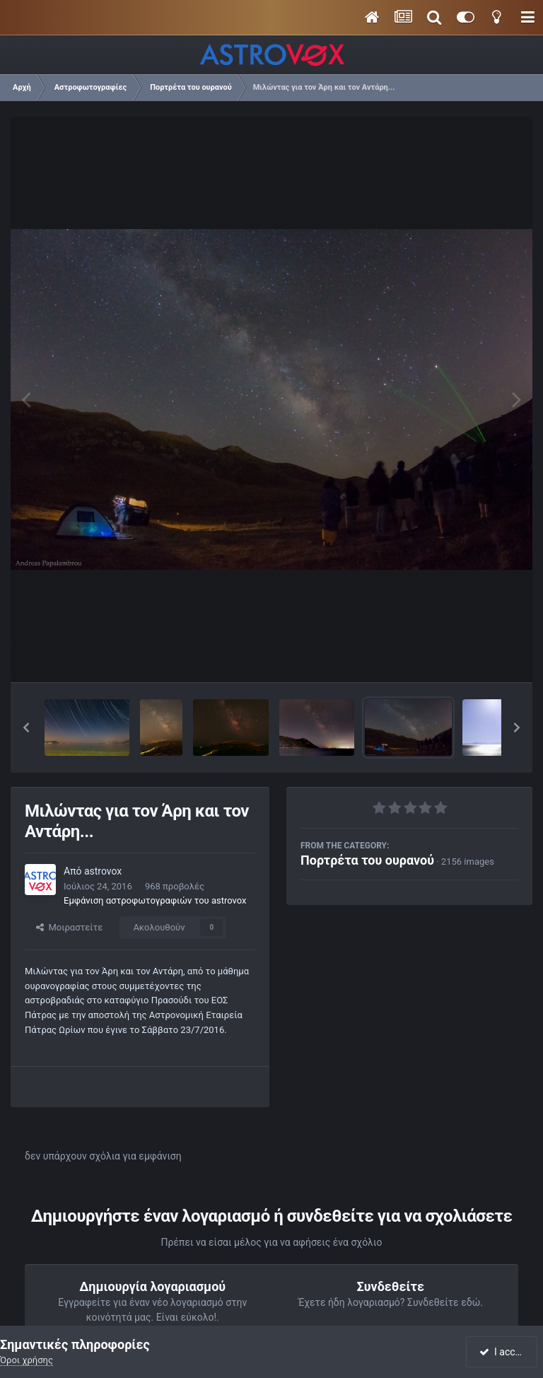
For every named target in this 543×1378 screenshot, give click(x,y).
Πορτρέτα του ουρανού (367, 860)
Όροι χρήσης (26, 1360)
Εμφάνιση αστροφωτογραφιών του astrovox (155, 900)
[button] (26, 727)
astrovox (103, 871)
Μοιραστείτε (69, 927)
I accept (503, 1351)
